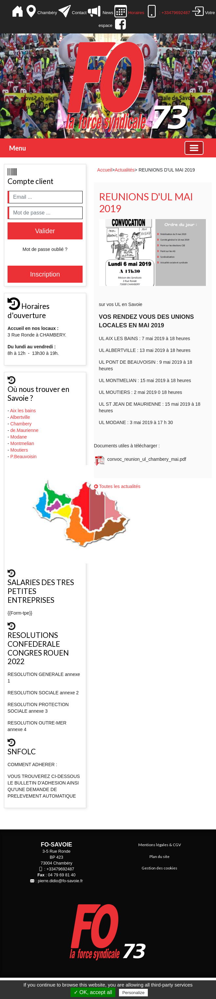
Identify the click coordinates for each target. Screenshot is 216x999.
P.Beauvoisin (24, 456)
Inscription (45, 274)
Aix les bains (23, 410)
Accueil (104, 170)
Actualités (125, 170)
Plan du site (159, 856)
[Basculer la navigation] (194, 148)
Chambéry (47, 12)
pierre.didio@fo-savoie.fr (60, 881)
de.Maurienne (25, 430)
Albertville (20, 417)
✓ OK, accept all (93, 992)
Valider (45, 230)
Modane (18, 436)
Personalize (133, 992)
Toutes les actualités (117, 486)
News (107, 12)
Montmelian (22, 443)
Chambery (21, 423)
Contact (79, 12)
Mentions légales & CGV (159, 844)
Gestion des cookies (159, 868)
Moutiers (19, 450)
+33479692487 (60, 869)
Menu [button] (17, 148)
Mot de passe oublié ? (45, 249)
